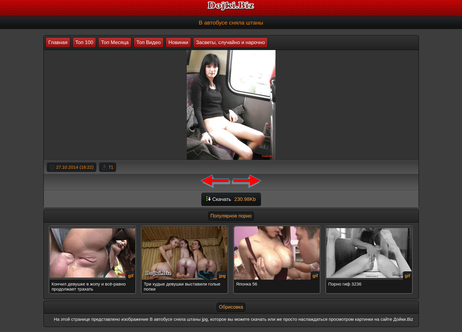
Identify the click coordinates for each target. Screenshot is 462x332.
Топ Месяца (115, 42)
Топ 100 (84, 42)
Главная (58, 42)
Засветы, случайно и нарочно (230, 42)
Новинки (178, 42)
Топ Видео (149, 42)
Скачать (231, 199)
